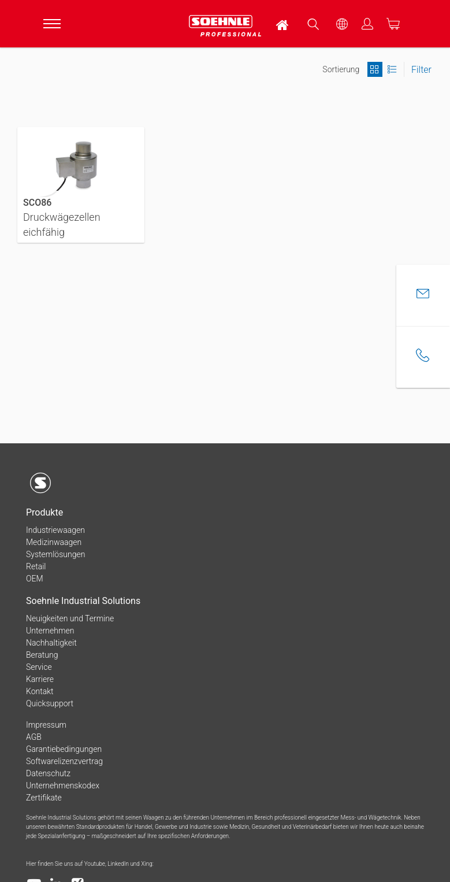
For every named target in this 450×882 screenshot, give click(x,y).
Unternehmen (50, 630)
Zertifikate (44, 797)
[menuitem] (283, 23)
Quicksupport (49, 703)
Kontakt (40, 691)
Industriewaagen (55, 530)
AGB (34, 737)
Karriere (40, 679)
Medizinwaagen (53, 542)
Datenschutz (48, 773)
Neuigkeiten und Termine (70, 618)
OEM (34, 578)
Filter (421, 69)
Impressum (46, 724)
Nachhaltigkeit (51, 642)
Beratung (42, 654)
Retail (36, 566)
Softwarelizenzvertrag (64, 761)
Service (39, 667)
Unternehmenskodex (62, 785)
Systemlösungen (55, 554)
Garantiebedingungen (64, 749)
